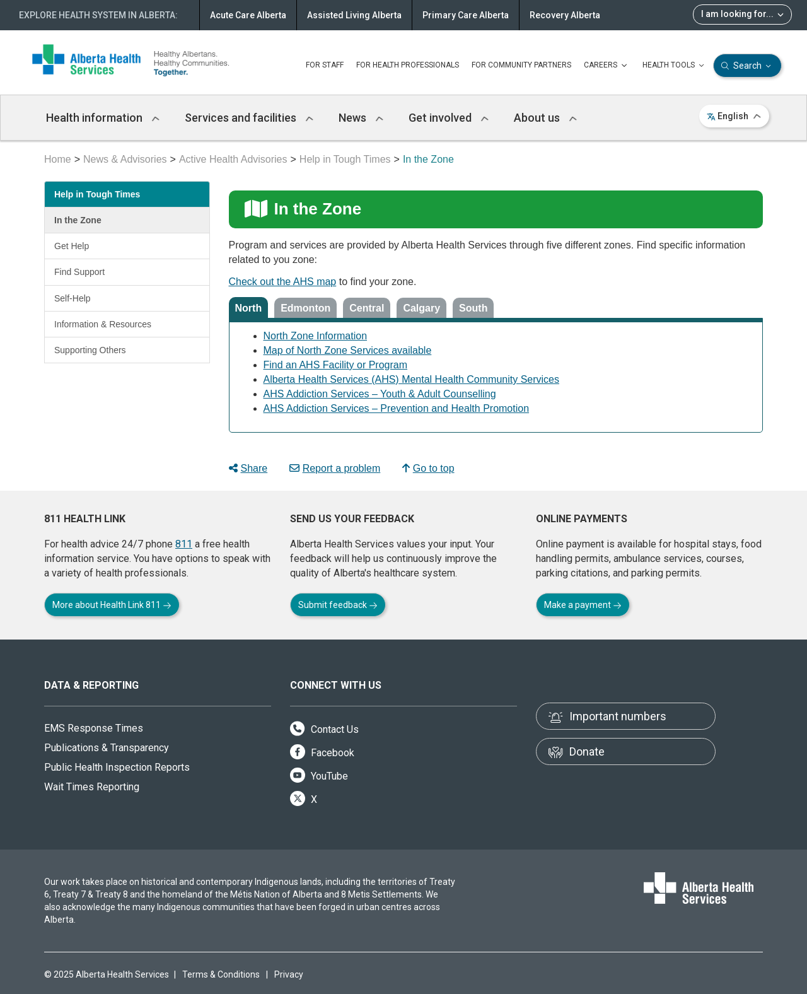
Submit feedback (338, 605)
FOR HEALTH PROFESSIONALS (407, 65)
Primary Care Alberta (465, 15)
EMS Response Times (93, 728)
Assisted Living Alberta (354, 15)
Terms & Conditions (221, 974)
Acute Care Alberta (248, 15)
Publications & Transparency (106, 748)
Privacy (288, 974)
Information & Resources (102, 324)
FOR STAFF (325, 65)
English (734, 116)
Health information (103, 117)
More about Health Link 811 (111, 605)
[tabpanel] (496, 374)
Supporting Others (90, 350)
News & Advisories (125, 159)
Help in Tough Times (345, 159)
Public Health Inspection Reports (117, 767)
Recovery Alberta (565, 15)
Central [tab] (366, 308)
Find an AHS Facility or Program (336, 365)
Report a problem (335, 468)
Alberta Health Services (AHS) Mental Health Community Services (412, 379)
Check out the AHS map (283, 281)
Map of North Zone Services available (348, 350)
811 (183, 544)
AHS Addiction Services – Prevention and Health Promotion (397, 408)
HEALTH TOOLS (674, 66)
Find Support (79, 272)
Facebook (322, 753)
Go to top (428, 468)
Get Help (71, 246)
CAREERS (607, 66)
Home (57, 159)
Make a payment (583, 605)
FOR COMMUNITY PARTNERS (521, 65)
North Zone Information (316, 335)
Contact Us (324, 729)
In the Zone (78, 220)
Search (747, 66)
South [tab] (473, 308)
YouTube (319, 776)
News (361, 117)
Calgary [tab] (421, 308)
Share (248, 468)
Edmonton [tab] (305, 308)
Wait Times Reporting (91, 787)
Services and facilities (249, 117)
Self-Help (72, 298)
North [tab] (248, 308)
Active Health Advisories (233, 159)
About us (545, 117)
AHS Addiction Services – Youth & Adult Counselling (380, 394)
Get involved (449, 117)
